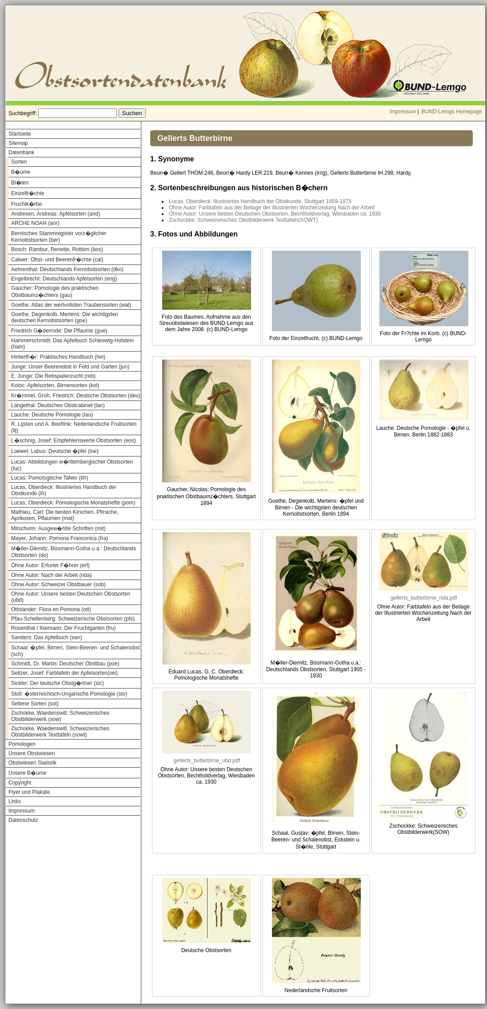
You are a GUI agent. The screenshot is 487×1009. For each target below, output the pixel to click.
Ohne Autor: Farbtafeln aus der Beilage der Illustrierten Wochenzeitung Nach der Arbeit (272, 207)
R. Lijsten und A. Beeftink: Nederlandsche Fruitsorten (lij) (73, 427)
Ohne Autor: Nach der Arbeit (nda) (51, 575)
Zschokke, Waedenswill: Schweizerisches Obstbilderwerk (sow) (60, 716)
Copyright (19, 783)
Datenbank (21, 152)
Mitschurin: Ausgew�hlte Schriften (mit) (58, 528)
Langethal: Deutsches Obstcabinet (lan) (58, 405)
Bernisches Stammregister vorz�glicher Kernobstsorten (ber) (58, 236)
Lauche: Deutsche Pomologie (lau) (52, 415)
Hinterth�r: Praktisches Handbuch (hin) (58, 357)
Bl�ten (19, 183)
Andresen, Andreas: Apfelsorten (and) (55, 214)
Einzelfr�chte (27, 193)
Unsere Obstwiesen (31, 753)
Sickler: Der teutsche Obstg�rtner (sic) (57, 683)
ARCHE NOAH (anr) (35, 223)
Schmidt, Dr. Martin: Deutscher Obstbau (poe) (65, 664)
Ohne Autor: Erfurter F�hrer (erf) (50, 565)
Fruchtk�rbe (26, 204)
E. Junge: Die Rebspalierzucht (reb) (53, 376)
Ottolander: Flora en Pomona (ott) (51, 609)
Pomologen (22, 744)
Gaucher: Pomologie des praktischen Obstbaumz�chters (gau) (55, 291)
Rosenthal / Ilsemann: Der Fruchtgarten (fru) (63, 628)
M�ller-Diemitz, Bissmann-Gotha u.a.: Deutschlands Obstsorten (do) (73, 551)
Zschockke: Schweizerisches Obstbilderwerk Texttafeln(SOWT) (243, 220)
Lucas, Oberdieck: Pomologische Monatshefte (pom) (73, 503)
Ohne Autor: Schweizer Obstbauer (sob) (58, 584)
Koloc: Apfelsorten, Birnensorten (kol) (55, 385)
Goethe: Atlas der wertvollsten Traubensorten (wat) (71, 305)
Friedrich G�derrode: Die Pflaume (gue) (59, 331)
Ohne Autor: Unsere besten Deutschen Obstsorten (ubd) (70, 597)
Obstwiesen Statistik (32, 763)
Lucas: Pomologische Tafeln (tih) (49, 478)
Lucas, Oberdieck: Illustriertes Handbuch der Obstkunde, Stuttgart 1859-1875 (260, 201)
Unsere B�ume (27, 773)
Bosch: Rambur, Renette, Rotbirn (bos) (57, 249)
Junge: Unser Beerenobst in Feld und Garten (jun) (70, 367)
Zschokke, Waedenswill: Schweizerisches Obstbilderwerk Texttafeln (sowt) (60, 731)
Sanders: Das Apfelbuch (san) (46, 637)
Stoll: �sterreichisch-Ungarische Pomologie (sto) (69, 694)
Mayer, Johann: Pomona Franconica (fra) (59, 538)
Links (14, 801)
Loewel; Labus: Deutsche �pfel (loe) (55, 451)
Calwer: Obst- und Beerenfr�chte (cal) (57, 259)
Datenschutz (23, 820)
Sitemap (18, 143)
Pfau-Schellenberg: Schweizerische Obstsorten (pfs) (73, 619)
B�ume (20, 172)
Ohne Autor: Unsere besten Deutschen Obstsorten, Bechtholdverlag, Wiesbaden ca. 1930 (275, 214)
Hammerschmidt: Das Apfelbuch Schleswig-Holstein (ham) (72, 343)
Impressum (403, 111)
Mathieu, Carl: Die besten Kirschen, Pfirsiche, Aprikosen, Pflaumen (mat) (64, 515)
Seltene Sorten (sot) (35, 704)
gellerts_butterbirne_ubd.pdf (207, 760)
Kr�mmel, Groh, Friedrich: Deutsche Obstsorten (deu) (75, 395)
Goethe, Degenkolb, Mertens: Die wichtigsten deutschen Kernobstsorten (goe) (64, 317)
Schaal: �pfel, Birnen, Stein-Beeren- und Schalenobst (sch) (75, 651)
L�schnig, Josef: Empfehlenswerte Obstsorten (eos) (73, 440)
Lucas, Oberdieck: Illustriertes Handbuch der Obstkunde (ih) (63, 490)
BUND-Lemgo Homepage (451, 111)
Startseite (19, 134)
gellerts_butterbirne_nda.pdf (424, 598)
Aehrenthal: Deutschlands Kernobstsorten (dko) (67, 269)
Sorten (19, 162)
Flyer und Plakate (29, 792)
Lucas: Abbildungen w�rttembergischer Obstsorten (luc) (72, 465)
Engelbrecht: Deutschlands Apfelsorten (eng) (64, 279)
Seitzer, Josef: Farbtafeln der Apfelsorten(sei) (64, 673)
